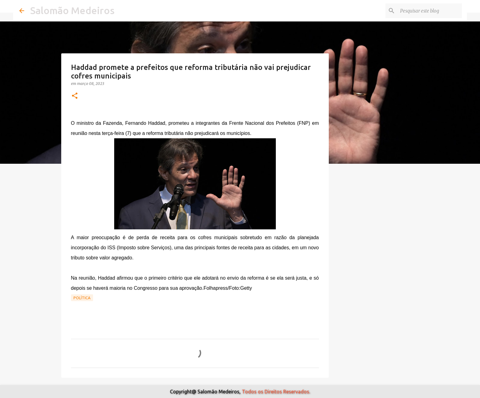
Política (82, 298)
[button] (74, 96)
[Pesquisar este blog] (430, 10)
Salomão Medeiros (72, 10)
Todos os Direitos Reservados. (276, 391)
